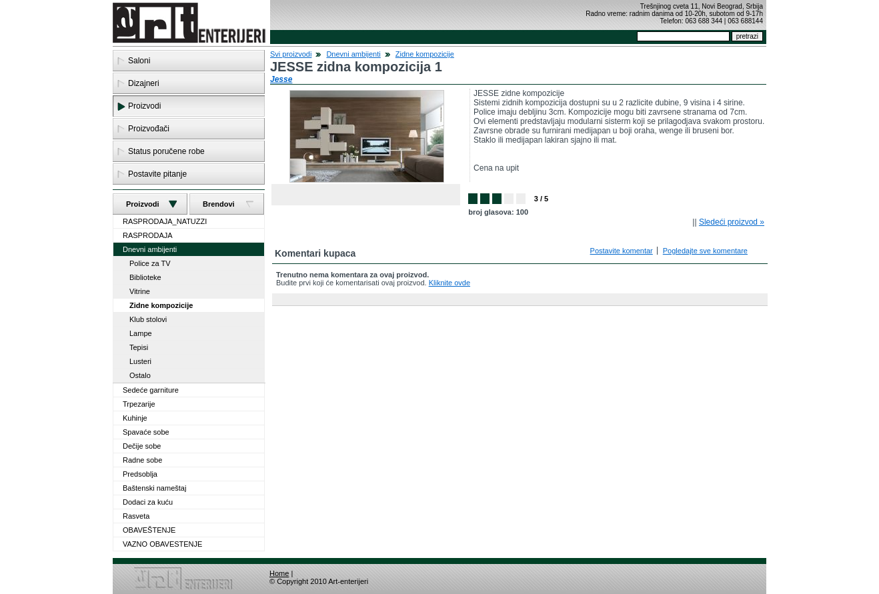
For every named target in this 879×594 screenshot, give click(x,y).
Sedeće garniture (151, 390)
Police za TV (150, 263)
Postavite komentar (621, 251)
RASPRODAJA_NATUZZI (165, 221)
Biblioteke (145, 277)
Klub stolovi (148, 319)
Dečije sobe (142, 446)
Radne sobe (142, 460)
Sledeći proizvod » (731, 222)
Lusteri (140, 361)
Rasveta (136, 516)
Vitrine (139, 291)
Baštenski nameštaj (154, 488)
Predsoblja (140, 474)
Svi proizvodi (290, 54)
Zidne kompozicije (161, 305)
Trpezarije (139, 404)
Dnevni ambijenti (150, 249)
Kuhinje (135, 418)
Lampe (140, 333)
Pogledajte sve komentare (705, 251)
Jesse (281, 79)
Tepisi (138, 347)
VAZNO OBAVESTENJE (162, 544)
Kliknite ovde (449, 283)
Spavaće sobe (146, 432)
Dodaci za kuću (148, 502)
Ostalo (140, 375)
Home (279, 573)
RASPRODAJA (148, 235)
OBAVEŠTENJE (149, 530)
